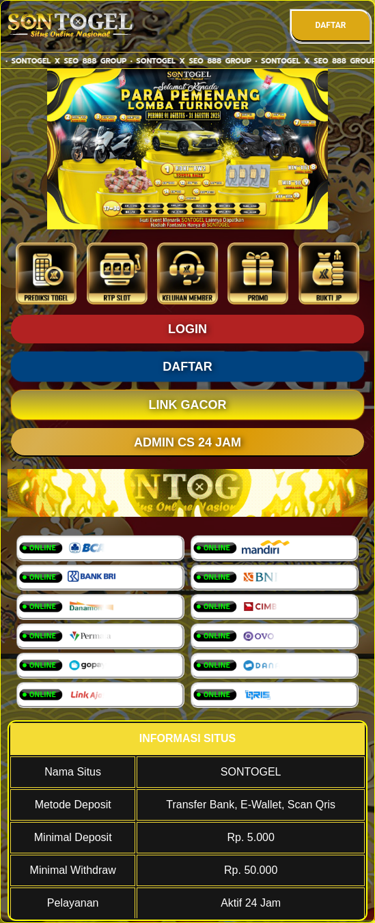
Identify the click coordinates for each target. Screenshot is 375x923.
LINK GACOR (188, 405)
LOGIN (187, 329)
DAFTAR (330, 25)
